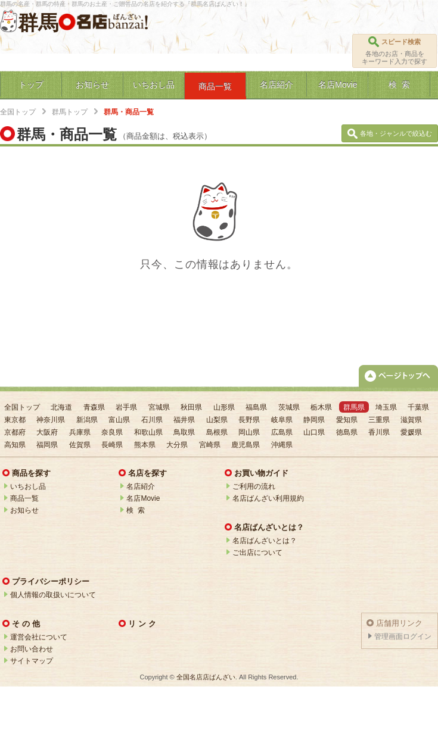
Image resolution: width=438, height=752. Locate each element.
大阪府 (47, 432)
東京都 (15, 420)
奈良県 (112, 432)
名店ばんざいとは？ (264, 540)
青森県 (94, 407)
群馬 (38, 22)
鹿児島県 (245, 445)
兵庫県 (80, 432)
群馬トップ (70, 112)
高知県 (15, 445)
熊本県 (145, 445)
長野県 (249, 420)
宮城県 (159, 407)
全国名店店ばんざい (205, 677)
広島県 (282, 432)
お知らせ (24, 510)
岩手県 (126, 407)
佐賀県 (80, 445)
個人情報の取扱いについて (53, 595)
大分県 (177, 445)
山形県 (224, 407)
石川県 (152, 420)
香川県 (379, 432)
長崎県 (112, 445)
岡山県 (249, 432)
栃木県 (321, 407)
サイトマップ (31, 661)
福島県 (256, 407)
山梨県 (217, 420)
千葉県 (418, 407)
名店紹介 (140, 486)
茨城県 (289, 407)
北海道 (61, 407)
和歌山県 (148, 432)
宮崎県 (209, 445)
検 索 (135, 510)
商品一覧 (24, 498)
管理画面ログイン (402, 636)
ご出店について (257, 552)
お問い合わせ (31, 649)
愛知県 (347, 420)
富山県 (119, 420)
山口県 (314, 432)
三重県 (379, 420)
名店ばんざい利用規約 (268, 498)
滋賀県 (411, 420)
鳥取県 (184, 432)
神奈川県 (50, 420)
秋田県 (191, 407)
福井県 (184, 420)
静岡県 (314, 420)
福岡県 (47, 445)
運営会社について (38, 637)
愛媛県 (411, 432)
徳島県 (347, 432)
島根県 (217, 432)
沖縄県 (282, 445)
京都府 (15, 432)
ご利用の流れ (253, 486)
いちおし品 (28, 486)
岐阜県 (282, 420)
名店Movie (143, 498)
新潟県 (87, 420)
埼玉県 (386, 407)
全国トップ (18, 112)
